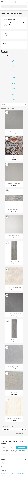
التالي (24, 429)
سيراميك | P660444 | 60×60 (14, 418)
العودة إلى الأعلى (20, 433)
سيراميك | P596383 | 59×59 (14, 235)
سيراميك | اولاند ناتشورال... (14, 339)
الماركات (5, 43)
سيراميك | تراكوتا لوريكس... (14, 366)
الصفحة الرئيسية (9, 19)
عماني (13, 99)
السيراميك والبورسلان (8, 22)
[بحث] (14, 6)
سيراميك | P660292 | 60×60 (14, 287)
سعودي (13, 94)
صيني (13, 88)
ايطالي (13, 77)
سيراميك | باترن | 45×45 (14, 157)
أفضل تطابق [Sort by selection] (14, 104)
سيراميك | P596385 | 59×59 (14, 131)
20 (8, 429)
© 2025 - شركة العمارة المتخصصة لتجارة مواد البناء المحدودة (13, 474)
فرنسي (13, 83)
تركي (13, 66)
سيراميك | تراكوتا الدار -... (14, 392)
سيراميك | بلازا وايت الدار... (14, 183)
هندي (13, 72)
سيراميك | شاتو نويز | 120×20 (14, 261)
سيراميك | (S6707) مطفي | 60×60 (14, 313)
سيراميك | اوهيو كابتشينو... (14, 209)
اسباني (13, 61)
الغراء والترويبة (6, 25)
